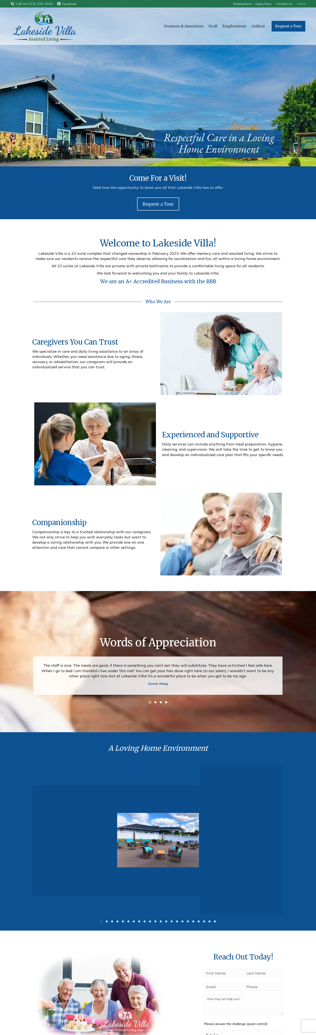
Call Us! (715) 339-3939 (31, 3)
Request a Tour (158, 214)
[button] (150, 702)
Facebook (67, 3)
